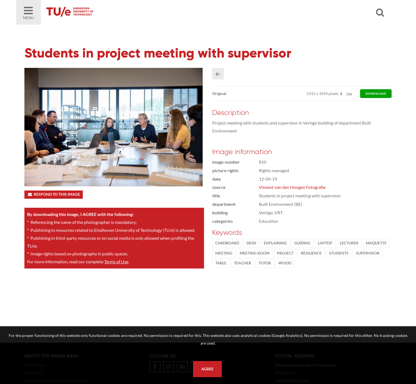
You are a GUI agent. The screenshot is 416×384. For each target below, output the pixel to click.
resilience (311, 253)
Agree (207, 369)
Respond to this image (53, 194)
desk (251, 243)
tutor (265, 263)
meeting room (255, 253)
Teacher (242, 263)
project (285, 253)
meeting (223, 253)
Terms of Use (116, 261)
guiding (302, 243)
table (221, 263)
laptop (325, 243)
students (339, 253)
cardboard (227, 243)
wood (284, 263)
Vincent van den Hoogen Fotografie (292, 187)
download (376, 93)
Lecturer (349, 243)
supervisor (368, 253)
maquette (376, 243)
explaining (275, 243)
